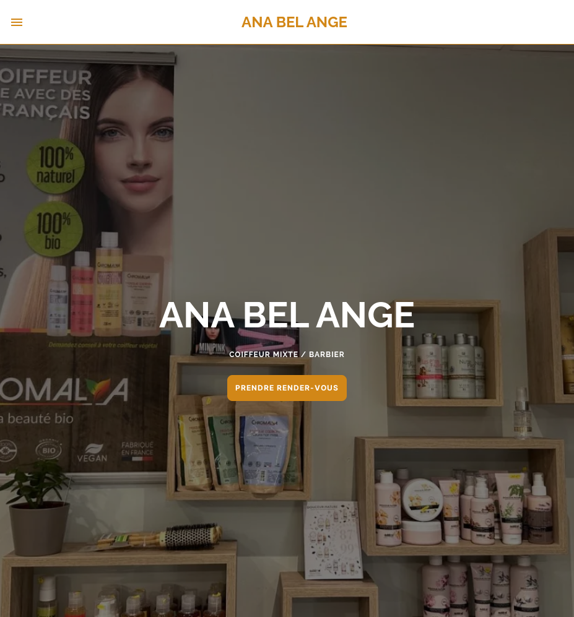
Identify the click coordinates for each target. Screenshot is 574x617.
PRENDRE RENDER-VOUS (287, 387)
